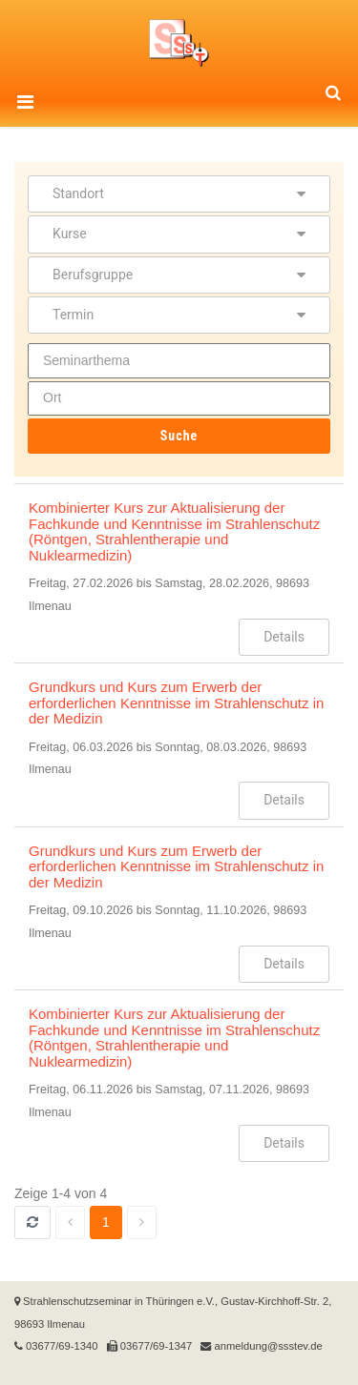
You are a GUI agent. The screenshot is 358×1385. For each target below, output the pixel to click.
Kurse (179, 233)
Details (284, 636)
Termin (179, 314)
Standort (179, 193)
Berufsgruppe (179, 274)
